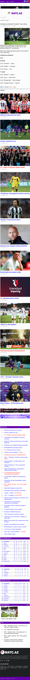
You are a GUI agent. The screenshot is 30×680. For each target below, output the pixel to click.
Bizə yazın (12, 1)
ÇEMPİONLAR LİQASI (4, 667)
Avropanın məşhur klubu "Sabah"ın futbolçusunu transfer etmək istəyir (13, 640)
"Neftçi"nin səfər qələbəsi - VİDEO (8, 618)
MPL (6, 666)
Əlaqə (8, 1)
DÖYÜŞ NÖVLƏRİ (19, 666)
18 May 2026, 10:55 (4, 169)
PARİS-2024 (25, 666)
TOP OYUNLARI (11, 666)
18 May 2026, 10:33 (4, 195)
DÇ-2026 (20, 667)
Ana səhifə (2, 678)
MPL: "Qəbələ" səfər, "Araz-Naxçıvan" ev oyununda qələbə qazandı (15, 632)
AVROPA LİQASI (13, 667)
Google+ (27, 1)
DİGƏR (1, 669)
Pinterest (29, 1)
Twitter (24, 1)
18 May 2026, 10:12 (4, 221)
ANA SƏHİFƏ (2, 20)
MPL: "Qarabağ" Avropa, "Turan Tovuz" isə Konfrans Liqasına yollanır (15, 626)
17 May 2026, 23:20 (4, 352)
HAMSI (27, 604)
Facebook (26, 1)
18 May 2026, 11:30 (4, 116)
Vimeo (6, 660)
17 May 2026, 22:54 (4, 378)
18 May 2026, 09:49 (4, 247)
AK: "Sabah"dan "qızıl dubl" (11, 629)
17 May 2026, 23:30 (4, 326)
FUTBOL (7, 20)
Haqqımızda (2, 1)
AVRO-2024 (24, 667)
